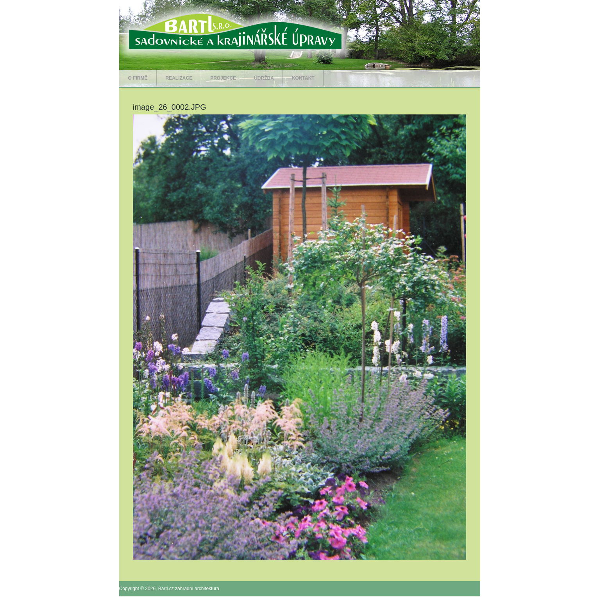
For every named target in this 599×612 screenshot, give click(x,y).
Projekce (223, 78)
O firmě (138, 78)
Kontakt (303, 78)
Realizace (179, 78)
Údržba (264, 78)
